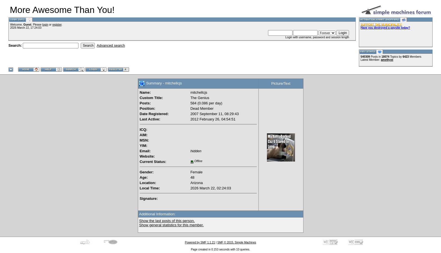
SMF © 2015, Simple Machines (236, 242)
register (57, 24)
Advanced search (111, 45)
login (45, 24)
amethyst (387, 59)
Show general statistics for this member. (171, 225)
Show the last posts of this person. (167, 221)
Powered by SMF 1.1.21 (200, 242)
